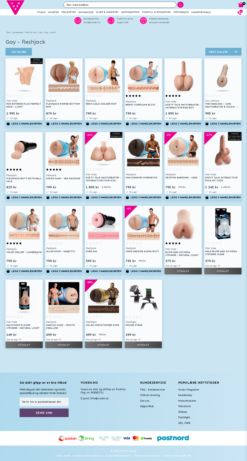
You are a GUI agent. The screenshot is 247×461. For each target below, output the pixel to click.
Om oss (144, 400)
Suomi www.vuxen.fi (117, 455)
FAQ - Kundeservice (152, 389)
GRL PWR (184, 423)
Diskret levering (150, 395)
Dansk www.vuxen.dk (177, 455)
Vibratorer (184, 406)
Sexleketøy (18, 32)
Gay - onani (50, 32)
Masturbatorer (187, 400)
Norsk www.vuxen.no (147, 455)
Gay (41, 32)
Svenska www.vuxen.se (87, 455)
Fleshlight (184, 417)
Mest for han (31, 32)
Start (8, 32)
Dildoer (182, 411)
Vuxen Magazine (188, 389)
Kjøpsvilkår (147, 406)
